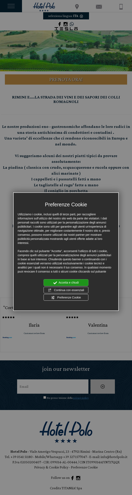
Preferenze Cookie (66, 297)
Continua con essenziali (66, 290)
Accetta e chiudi (66, 283)
